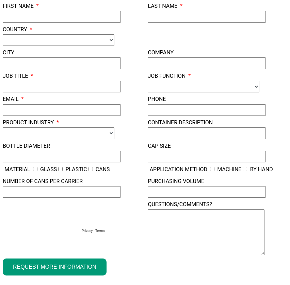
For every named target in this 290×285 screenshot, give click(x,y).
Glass (48, 169)
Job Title (15, 76)
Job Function (167, 76)
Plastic (76, 169)
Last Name (162, 6)
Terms (100, 231)
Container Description (180, 122)
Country (15, 29)
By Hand (261, 169)
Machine (229, 169)
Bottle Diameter (26, 146)
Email (11, 99)
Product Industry (28, 122)
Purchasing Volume (176, 181)
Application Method (178, 169)
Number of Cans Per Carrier (43, 181)
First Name (18, 6)
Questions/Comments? (180, 204)
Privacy (87, 231)
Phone (157, 99)
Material (17, 169)
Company (161, 52)
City (8, 52)
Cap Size (159, 146)
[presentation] (54, 214)
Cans (103, 169)
